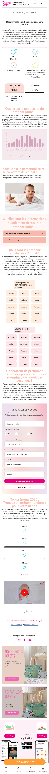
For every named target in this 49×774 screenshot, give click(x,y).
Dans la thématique (11, 460)
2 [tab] (23, 574)
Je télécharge (10, 736)
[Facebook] (24, 640)
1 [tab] (21, 574)
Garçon (20, 434)
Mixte (32, 434)
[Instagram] (19, 640)
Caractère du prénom (34, 88)
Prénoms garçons (31, 625)
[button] (6, 769)
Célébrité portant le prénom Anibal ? (17, 240)
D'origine (7, 470)
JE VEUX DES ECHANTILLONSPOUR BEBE (24, 762)
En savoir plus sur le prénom (14, 98)
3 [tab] (25, 574)
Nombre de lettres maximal (13, 450)
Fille (9, 434)
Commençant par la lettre (13, 440)
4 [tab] (27, 574)
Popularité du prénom (14, 88)
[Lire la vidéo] (24, 592)
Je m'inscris (12, 679)
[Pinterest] (30, 640)
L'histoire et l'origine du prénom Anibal (18, 233)
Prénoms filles (16, 625)
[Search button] (46, 4)
